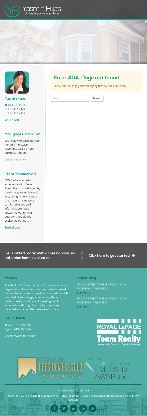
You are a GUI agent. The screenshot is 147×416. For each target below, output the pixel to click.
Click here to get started (109, 255)
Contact (84, 390)
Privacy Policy (66, 390)
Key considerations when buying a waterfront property (101, 288)
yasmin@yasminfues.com (20, 336)
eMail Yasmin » (14, 119)
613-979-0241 (16, 105)
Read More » (12, 227)
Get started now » (16, 159)
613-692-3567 (22, 329)
